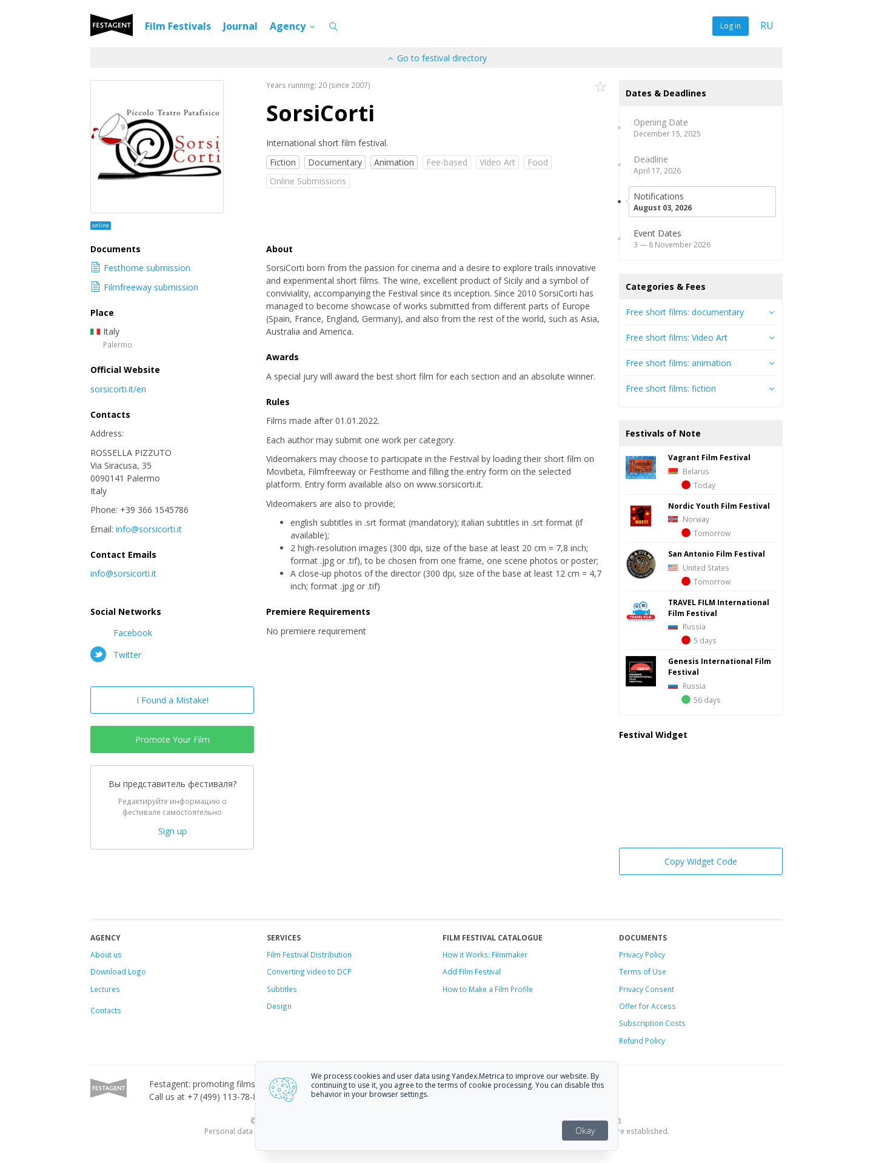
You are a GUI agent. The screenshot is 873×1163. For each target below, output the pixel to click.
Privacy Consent (646, 989)
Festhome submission (140, 267)
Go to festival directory (436, 58)
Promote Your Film (172, 739)
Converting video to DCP (309, 971)
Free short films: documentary (685, 312)
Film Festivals (178, 26)
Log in (730, 26)
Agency (293, 26)
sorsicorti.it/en (118, 389)
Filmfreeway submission (144, 287)
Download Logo (118, 971)
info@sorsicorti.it (149, 529)
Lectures (105, 989)
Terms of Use (642, 971)
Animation (394, 162)
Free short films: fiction (671, 388)
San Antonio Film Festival (716, 553)
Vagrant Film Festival (709, 457)
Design (279, 1006)
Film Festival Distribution (309, 954)
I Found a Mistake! (172, 700)
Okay (585, 1130)
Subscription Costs (652, 1023)
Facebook (121, 632)
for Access (656, 1006)
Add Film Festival (472, 971)
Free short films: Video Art (677, 337)
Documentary (335, 162)
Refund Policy (642, 1040)
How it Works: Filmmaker (485, 954)
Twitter (115, 654)
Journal (240, 26)
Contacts (105, 1010)
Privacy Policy (642, 954)
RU (767, 25)
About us (106, 954)
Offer (628, 1006)
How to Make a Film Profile (488, 989)
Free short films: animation (678, 363)
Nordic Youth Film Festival (719, 506)
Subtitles (282, 989)
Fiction (283, 162)
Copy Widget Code (700, 861)
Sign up (172, 831)
